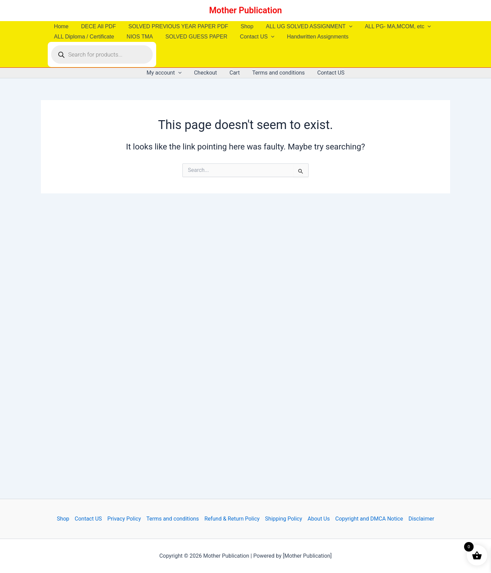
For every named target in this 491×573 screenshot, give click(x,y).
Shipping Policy (283, 518)
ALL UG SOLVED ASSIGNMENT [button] (302, 26)
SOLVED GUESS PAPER (192, 36)
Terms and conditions (277, 72)
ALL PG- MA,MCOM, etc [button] (389, 26)
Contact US (327, 72)
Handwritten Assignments (311, 36)
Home (60, 26)
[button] (342, 26)
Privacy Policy (124, 518)
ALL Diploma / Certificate (83, 36)
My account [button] (167, 73)
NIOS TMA (137, 36)
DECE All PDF (96, 26)
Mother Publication (245, 10)
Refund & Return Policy (231, 518)
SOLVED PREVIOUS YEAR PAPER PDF (174, 26)
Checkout (207, 72)
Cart (234, 72)
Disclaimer (421, 518)
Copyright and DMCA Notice (369, 518)
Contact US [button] (251, 37)
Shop (241, 26)
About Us (319, 518)
